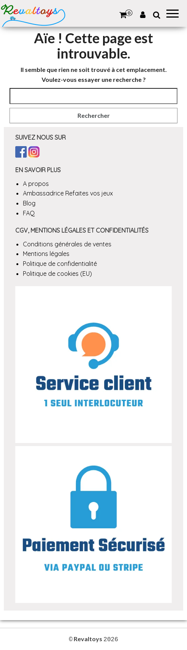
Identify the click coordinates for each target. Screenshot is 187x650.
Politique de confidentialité (60, 263)
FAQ (29, 213)
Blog (29, 203)
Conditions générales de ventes (67, 244)
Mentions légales (46, 253)
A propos (36, 183)
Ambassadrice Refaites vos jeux (68, 193)
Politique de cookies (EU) (57, 273)
